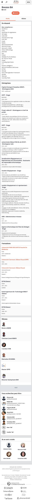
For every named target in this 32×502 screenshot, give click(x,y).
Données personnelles (10, 476)
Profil (8, 18)
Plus (16, 387)
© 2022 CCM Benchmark (16, 479)
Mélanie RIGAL (7, 449)
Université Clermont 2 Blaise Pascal (13, 268)
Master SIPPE (6, 369)
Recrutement (23, 475)
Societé (28, 475)
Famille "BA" (10, 432)
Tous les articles (17, 478)
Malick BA (9, 401)
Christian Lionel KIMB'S (9, 338)
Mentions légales (9, 478)
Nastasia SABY (22, 449)
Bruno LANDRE (6, 328)
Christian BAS (11, 417)
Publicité (17, 475)
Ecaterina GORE (22, 458)
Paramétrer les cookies (21, 476)
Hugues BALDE (11, 407)
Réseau (24, 18)
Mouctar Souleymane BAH (10, 380)
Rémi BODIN (6, 458)
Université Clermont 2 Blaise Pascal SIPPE (15, 260)
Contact (13, 475)
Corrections (24, 478)
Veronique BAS (11, 422)
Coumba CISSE (6, 349)
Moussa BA (10, 397)
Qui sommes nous (6, 475)
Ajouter (16, 13)
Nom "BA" (10, 427)
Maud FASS (10, 412)
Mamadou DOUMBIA (8, 359)
